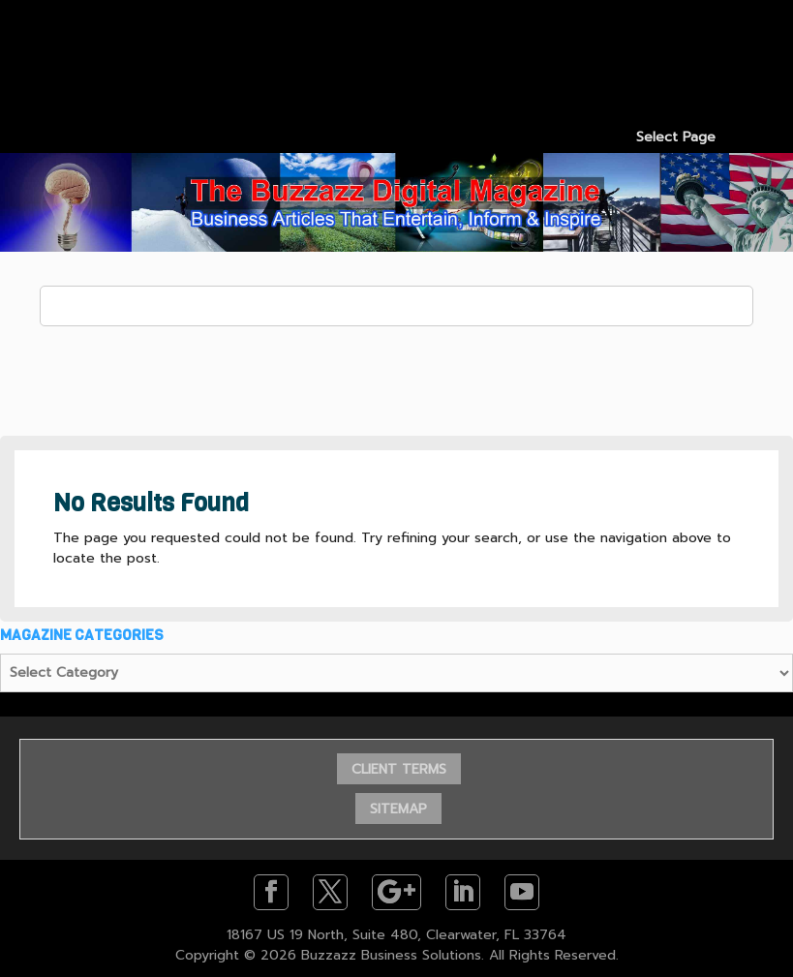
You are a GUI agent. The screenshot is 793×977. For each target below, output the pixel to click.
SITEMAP (398, 809)
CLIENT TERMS (398, 769)
